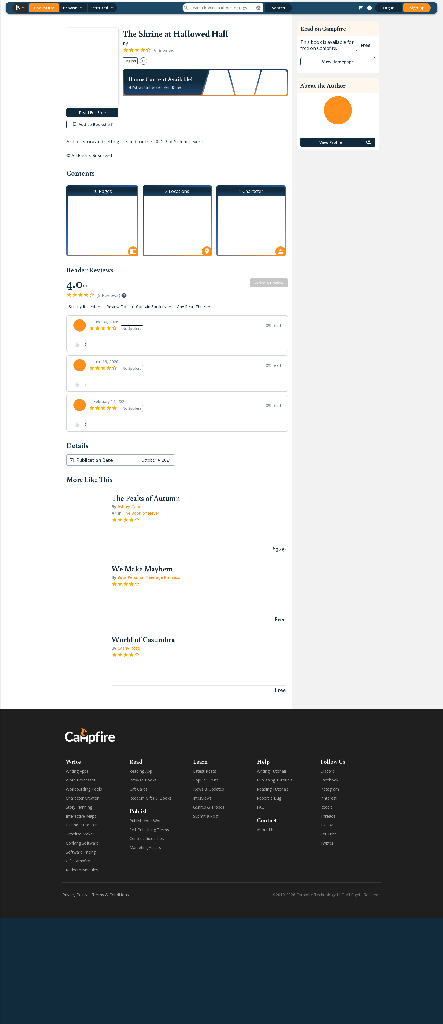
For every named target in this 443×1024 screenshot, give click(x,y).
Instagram (329, 789)
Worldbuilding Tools (84, 789)
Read (135, 761)
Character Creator (82, 798)
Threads (327, 816)
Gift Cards (138, 789)
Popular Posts (206, 780)
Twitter (326, 843)
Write (73, 761)
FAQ (261, 807)
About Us (265, 829)
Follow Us (332, 761)
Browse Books (143, 780)
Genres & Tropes (208, 807)
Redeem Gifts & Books (150, 798)
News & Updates (208, 789)
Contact (267, 820)
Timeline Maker (80, 834)
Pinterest (328, 798)
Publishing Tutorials (274, 780)
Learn (200, 761)
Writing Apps (77, 771)
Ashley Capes (129, 506)
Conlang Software (82, 843)
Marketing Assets (145, 847)
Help (263, 761)
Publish (138, 811)
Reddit (326, 807)
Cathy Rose (128, 648)
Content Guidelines (146, 838)
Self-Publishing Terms (149, 829)
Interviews (202, 798)
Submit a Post (206, 816)
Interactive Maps (81, 816)
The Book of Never (141, 513)
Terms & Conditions (110, 894)
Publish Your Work (146, 820)
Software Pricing (81, 852)
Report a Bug (269, 798)
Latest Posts (204, 771)
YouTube (328, 834)
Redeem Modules (82, 870)
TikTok (326, 825)
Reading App (140, 771)
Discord (327, 771)
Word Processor (80, 780)
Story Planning (79, 807)
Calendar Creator (81, 825)
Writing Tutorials (272, 771)
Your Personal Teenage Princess (148, 577)
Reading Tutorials (273, 789)
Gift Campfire (78, 860)
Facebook (329, 780)
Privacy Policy (74, 894)
